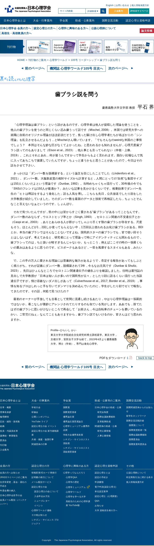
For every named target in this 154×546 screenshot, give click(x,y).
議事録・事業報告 (9, 436)
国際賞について (136, 425)
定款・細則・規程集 (10, 422)
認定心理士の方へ (45, 28)
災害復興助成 (104, 422)
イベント (38, 506)
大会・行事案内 (42, 20)
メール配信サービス (42, 482)
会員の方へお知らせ (10, 473)
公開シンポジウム (40, 417)
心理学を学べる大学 (76, 497)
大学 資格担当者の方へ (106, 510)
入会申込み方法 (42, 496)
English (110, 5)
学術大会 (36, 407)
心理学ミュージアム (76, 487)
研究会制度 (103, 412)
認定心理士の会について (46, 491)
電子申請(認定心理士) (105, 487)
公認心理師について (103, 28)
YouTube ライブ (40, 422)
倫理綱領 (4, 417)
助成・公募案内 (85, 20)
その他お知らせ (39, 515)
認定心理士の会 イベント (44, 426)
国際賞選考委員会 (138, 444)
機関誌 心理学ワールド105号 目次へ (76, 68)
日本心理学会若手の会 (11, 495)
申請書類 (99, 482)
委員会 (3, 440)
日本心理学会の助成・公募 (108, 407)
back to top (145, 357)
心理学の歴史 (72, 482)
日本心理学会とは (15, 20)
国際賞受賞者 (69, 412)
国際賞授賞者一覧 (138, 430)
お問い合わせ (122, 5)
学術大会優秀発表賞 (73, 435)
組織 (2, 426)
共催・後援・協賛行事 (43, 439)
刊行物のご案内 (37, 60)
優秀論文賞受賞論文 (73, 422)
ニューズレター (42, 501)
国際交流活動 (110, 20)
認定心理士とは (102, 473)
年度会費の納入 (8, 491)
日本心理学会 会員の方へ (15, 28)
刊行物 (3, 445)
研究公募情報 (104, 431)
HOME (21, 60)
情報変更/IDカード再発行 (44, 473)
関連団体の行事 (39, 444)
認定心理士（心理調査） (107, 496)
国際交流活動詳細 (135, 421)
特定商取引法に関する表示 (139, 477)
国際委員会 (134, 439)
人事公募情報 (104, 436)
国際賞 (66, 407)
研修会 (35, 412)
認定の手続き (101, 477)
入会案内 (118, 11)
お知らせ (99, 506)
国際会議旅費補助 (106, 417)
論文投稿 (146, 30)
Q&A (97, 501)
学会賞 (64, 20)
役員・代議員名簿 (9, 431)
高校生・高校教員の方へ (16, 33)
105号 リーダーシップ (83, 60)
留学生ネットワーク (136, 416)
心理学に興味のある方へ (73, 28)
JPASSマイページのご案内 (13, 477)
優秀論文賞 (68, 417)
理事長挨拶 (5, 412)
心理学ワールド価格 (42, 510)
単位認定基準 (101, 491)
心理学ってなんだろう (74, 473)
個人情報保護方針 (140, 5)
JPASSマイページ (139, 11)
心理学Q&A (71, 477)
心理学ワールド (59, 60)
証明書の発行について (43, 477)
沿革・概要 (5, 407)
